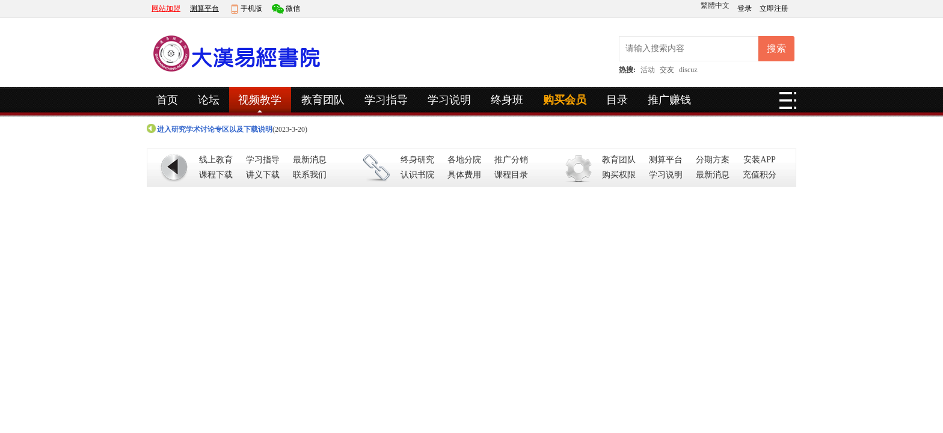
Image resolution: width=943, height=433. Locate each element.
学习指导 (386, 100)
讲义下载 (263, 174)
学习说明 (449, 100)
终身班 (507, 100)
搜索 (776, 48)
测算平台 (204, 8)
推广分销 (511, 159)
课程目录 (511, 174)
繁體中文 (715, 5)
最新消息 (310, 159)
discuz (688, 70)
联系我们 (310, 174)
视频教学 (259, 100)
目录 (617, 100)
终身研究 (417, 159)
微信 (293, 8)
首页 (167, 100)
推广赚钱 (669, 100)
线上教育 (216, 159)
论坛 (209, 100)
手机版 (251, 8)
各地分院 (464, 159)
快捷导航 (787, 104)
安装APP (759, 159)
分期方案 (713, 159)
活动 (647, 70)
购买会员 (564, 100)
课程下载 (216, 174)
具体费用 (464, 174)
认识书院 (417, 174)
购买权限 (619, 174)
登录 (745, 8)
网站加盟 (166, 8)
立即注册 (774, 8)
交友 (667, 70)
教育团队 (323, 100)
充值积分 (759, 174)
